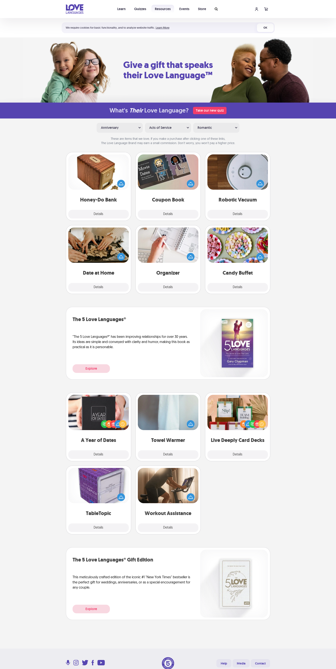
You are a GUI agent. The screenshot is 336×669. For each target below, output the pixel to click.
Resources (163, 9)
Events (184, 9)
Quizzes (140, 9)
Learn (121, 9)
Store (202, 9)
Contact (260, 663)
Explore (91, 368)
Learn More (162, 27)
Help (224, 663)
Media (241, 663)
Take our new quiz (210, 110)
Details (98, 214)
